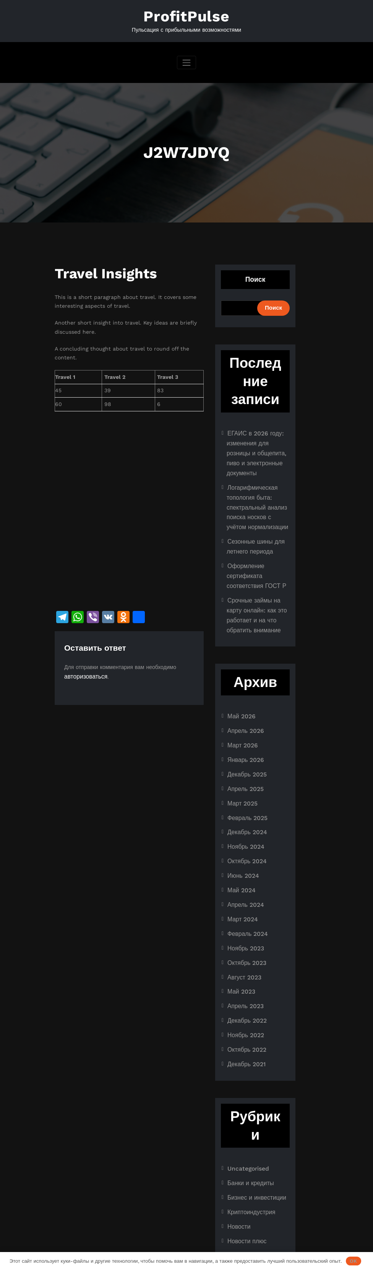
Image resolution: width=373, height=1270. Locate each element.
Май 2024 (240, 847)
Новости (237, 1166)
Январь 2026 (244, 726)
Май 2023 (239, 942)
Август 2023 (242, 928)
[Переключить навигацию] (186, 60)
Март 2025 (241, 766)
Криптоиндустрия (249, 1153)
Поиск (255, 277)
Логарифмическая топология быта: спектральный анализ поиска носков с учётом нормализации (256, 489)
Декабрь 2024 (245, 793)
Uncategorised (246, 1112)
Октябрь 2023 (245, 914)
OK (353, 1261)
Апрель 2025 (243, 753)
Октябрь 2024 (245, 820)
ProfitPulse (186, 16)
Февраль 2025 (245, 780)
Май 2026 (240, 685)
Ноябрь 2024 (244, 807)
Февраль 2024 (245, 888)
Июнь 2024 (241, 834)
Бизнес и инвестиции (254, 1139)
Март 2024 (241, 874)
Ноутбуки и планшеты (254, 1193)
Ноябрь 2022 (244, 982)
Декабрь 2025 (245, 739)
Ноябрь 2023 (244, 901)
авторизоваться (83, 674)
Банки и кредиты (248, 1126)
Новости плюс (245, 1180)
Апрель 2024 (244, 860)
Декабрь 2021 (244, 1009)
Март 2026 (241, 713)
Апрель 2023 (243, 955)
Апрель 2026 (244, 699)
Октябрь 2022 (245, 995)
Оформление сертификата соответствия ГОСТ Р (254, 551)
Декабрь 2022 (245, 968)
